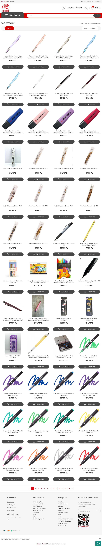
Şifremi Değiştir (11, 510)
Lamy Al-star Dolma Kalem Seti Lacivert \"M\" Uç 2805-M (64, 356)
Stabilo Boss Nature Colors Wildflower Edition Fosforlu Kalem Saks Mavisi (13, 132)
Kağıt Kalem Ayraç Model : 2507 (38, 168)
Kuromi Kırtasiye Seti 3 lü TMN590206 (13, 356)
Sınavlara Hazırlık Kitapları (65, 519)
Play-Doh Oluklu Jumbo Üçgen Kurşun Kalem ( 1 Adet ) (89, 244)
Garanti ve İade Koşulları (39, 508)
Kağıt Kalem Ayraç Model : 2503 (12, 243)
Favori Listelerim (11, 507)
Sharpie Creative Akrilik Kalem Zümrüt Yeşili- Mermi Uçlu (64, 431)
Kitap (59, 517)
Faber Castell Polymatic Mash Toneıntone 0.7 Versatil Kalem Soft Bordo (13, 319)
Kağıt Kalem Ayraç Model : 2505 (38, 206)
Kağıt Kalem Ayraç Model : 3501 (38, 243)
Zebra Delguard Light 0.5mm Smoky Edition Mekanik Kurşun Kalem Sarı (38, 356)
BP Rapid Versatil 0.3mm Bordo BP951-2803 (89, 94)
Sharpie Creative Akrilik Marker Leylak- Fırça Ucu (13, 394)
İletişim (34, 517)
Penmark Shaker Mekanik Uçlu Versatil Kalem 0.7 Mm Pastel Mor (12, 57)
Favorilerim (97, 1)
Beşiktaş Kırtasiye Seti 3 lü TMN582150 (63, 319)
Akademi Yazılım (41, 544)
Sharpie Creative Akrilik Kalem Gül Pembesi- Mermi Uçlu (13, 469)
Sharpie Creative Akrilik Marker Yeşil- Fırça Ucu (89, 356)
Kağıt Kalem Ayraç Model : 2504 (12, 168)
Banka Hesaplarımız (38, 519)
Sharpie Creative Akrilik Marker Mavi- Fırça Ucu (38, 394)
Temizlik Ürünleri (62, 523)
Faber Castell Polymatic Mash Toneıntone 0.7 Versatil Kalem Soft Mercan (38, 319)
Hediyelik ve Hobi (63, 512)
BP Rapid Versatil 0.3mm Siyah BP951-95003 (64, 94)
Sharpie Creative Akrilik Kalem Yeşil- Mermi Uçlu (38, 431)
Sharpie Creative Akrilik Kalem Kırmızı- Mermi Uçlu (89, 469)
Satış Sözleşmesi (37, 506)
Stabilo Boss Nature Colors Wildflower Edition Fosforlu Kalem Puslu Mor (64, 132)
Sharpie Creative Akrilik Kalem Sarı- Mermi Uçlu (89, 431)
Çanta (60, 514)
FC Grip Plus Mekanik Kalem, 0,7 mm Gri (63, 244)
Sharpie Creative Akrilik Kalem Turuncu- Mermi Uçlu (38, 469)
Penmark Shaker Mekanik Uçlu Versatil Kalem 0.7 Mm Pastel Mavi (13, 94)
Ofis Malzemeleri (62, 504)
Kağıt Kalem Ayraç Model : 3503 (12, 206)
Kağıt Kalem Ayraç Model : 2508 (89, 206)
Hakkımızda (36, 512)
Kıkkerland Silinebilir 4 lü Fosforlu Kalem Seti (12, 281)
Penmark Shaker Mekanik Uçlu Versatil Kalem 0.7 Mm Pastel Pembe (38, 57)
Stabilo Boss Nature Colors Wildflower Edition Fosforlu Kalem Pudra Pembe (38, 132)
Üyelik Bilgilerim (11, 504)
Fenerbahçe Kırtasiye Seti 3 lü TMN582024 (89, 319)
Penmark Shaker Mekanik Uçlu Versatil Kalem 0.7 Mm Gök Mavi (89, 57)
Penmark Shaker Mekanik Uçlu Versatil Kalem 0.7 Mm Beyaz (38, 94)
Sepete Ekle (12, 67)
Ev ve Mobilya (62, 525)
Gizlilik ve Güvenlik (38, 510)
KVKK (34, 514)
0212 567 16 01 (10, 1)
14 (65, 488)
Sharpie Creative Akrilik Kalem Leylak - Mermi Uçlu (89, 394)
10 (59, 488)
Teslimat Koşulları (37, 502)
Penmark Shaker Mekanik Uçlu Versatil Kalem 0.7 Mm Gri (64, 57)
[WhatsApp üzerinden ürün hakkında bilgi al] (98, 543)
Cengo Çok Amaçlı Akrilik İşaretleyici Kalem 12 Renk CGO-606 (38, 281)
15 (69, 488)
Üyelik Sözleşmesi (38, 504)
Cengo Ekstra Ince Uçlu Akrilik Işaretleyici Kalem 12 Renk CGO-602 (63, 281)
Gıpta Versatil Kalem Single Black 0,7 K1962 (89, 281)
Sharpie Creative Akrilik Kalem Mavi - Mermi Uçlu (63, 394)
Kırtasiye (60, 502)
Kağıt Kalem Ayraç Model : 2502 (89, 168)
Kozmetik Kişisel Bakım (64, 521)
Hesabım (83, 1)
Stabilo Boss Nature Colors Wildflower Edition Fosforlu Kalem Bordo (89, 132)
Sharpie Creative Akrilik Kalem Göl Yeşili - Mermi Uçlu (13, 431)
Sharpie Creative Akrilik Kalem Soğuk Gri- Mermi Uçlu (64, 469)
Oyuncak (60, 506)
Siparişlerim (90, 1)
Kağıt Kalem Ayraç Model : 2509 (63, 168)
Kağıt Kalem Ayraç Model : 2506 (63, 206)
